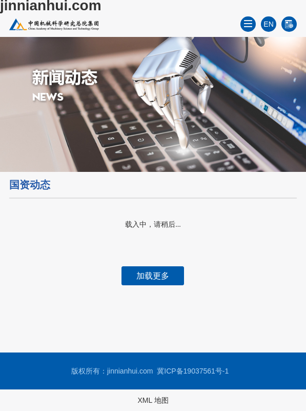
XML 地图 (152, 400)
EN (268, 24)
